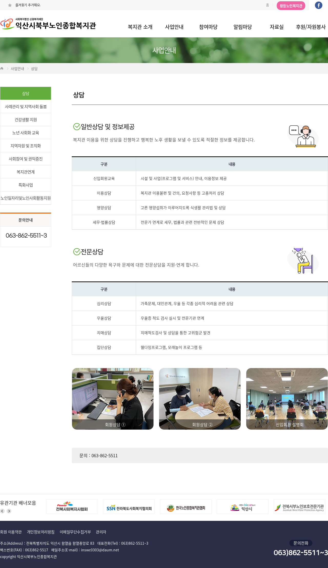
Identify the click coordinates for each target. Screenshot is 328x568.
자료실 (277, 27)
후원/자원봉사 (311, 27)
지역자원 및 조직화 (26, 146)
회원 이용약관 (11, 532)
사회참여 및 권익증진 (26, 159)
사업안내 (174, 27)
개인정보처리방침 (41, 532)
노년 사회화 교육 (25, 132)
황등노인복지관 (291, 5)
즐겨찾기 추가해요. (24, 4)
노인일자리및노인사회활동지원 (26, 198)
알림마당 (242, 27)
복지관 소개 (140, 27)
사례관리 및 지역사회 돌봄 (26, 106)
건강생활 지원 (26, 119)
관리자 (101, 532)
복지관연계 (26, 172)
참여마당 (208, 27)
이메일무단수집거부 (75, 532)
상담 (25, 93)
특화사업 (25, 185)
